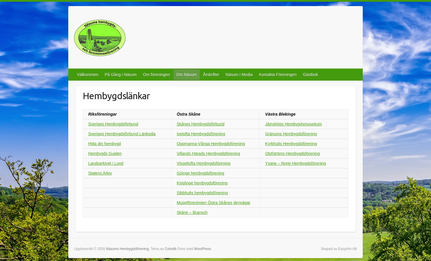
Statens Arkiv (100, 173)
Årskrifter (211, 74)
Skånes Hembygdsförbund (200, 124)
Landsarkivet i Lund (105, 163)
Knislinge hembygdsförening (202, 183)
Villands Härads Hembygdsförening (208, 153)
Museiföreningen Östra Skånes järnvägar (213, 202)
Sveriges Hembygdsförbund (113, 124)
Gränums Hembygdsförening (291, 134)
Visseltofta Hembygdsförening (204, 163)
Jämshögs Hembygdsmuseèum (293, 124)
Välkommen (87, 74)
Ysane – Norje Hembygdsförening (295, 163)
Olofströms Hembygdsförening (292, 153)
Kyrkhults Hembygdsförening (291, 143)
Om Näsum (186, 74)
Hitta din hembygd (104, 143)
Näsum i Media (239, 74)
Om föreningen (156, 74)
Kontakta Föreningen (277, 74)
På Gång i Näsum (121, 74)
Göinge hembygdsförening (200, 173)
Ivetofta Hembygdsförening (201, 134)
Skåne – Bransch (192, 212)
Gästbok (310, 74)
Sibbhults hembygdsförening (202, 192)
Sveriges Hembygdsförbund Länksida (122, 134)
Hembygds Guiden (105, 153)
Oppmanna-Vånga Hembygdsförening (211, 143)
